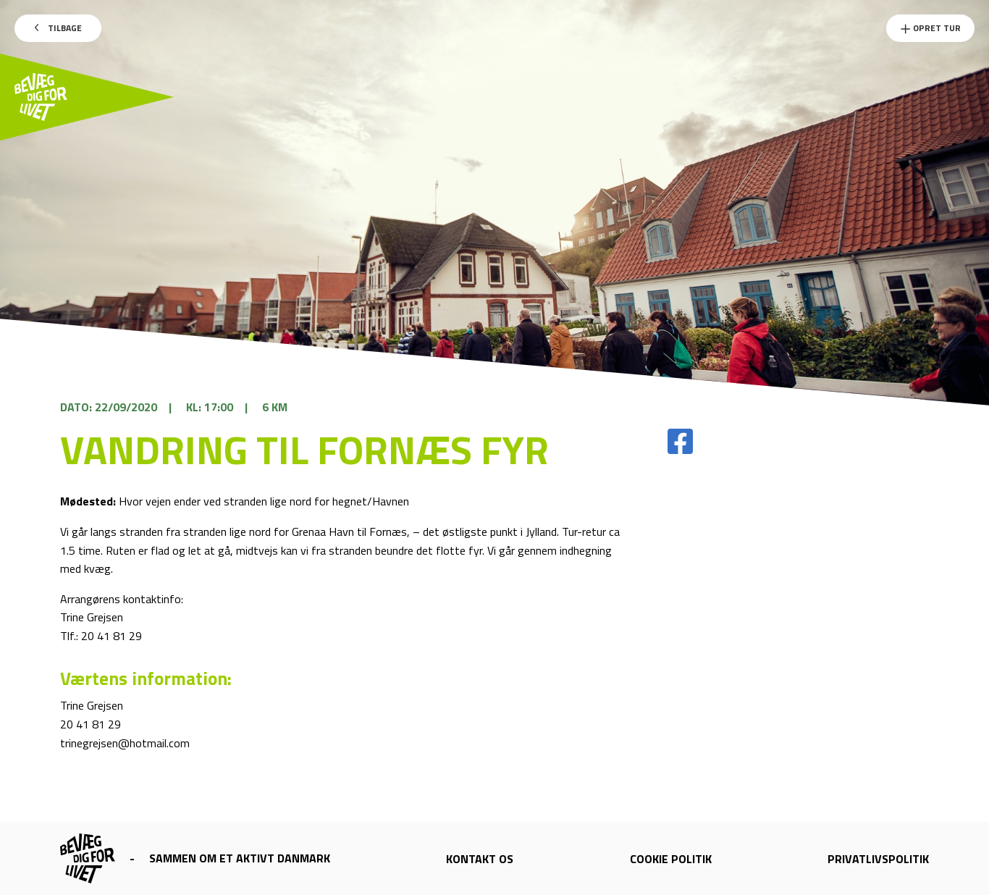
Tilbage (58, 28)
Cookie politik (671, 858)
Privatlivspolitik (878, 858)
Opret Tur (930, 28)
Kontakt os (479, 858)
